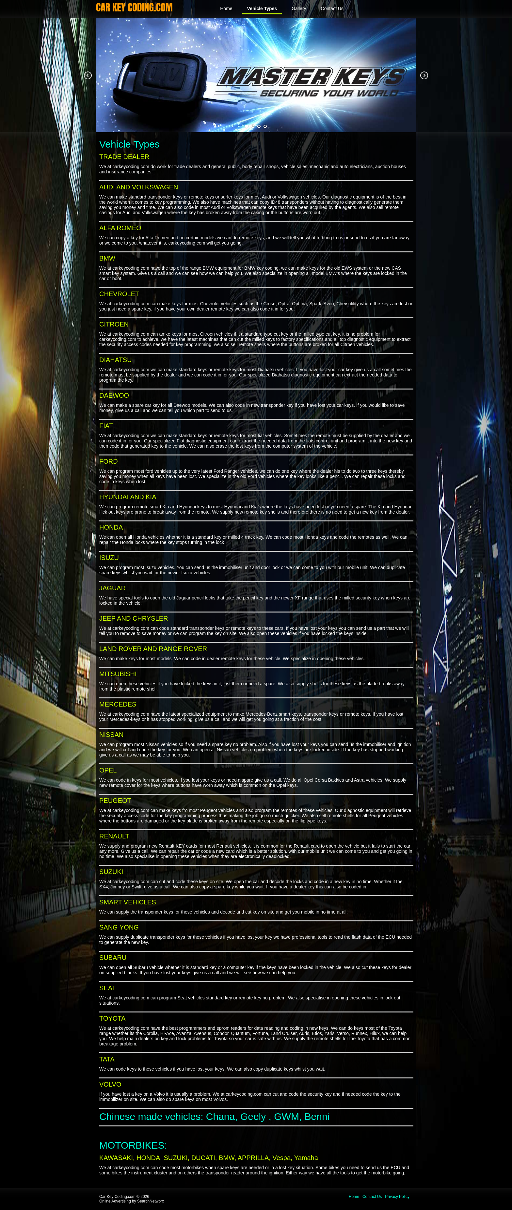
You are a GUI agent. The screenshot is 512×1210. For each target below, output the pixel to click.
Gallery (299, 8)
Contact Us (332, 8)
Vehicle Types (262, 8)
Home (226, 8)
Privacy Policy (397, 1196)
